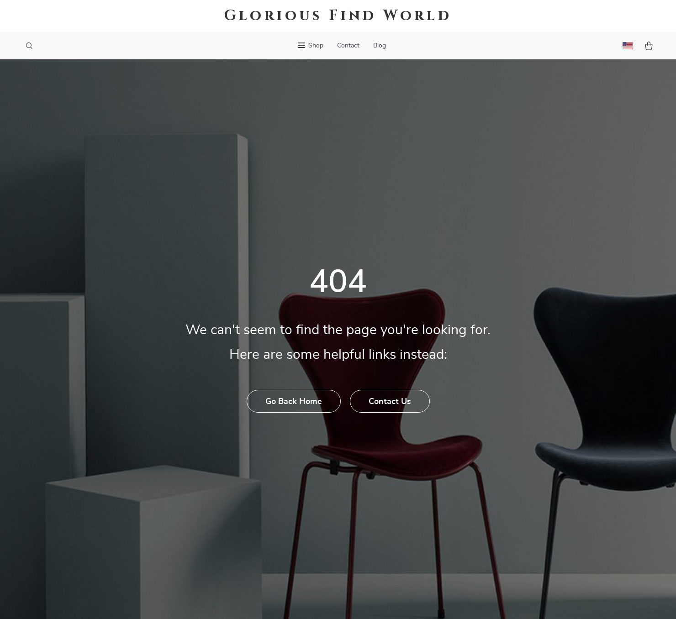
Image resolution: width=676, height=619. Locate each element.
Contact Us (390, 402)
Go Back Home (293, 402)
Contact (348, 45)
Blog (379, 45)
